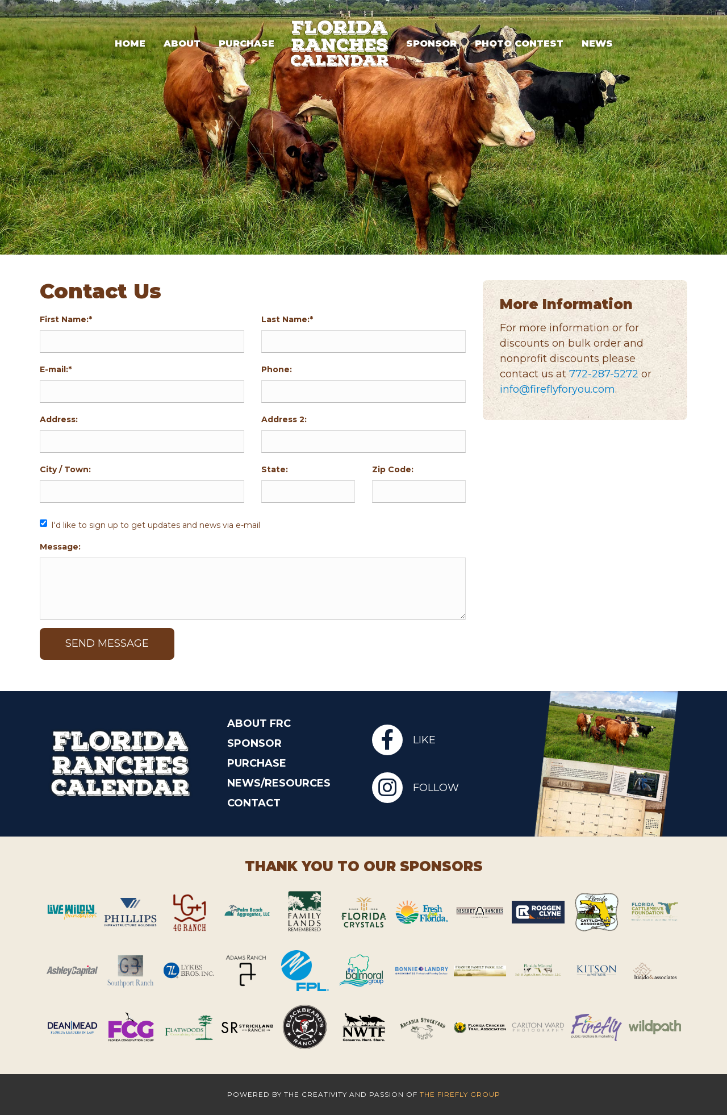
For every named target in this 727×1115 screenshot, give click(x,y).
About (182, 43)
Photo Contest (519, 43)
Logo (340, 43)
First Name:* (66, 319)
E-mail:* (56, 369)
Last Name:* (287, 319)
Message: (60, 547)
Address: (59, 419)
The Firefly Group (460, 1094)
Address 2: (284, 419)
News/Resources (279, 783)
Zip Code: (392, 469)
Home (130, 43)
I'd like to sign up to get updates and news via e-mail (155, 525)
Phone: (276, 369)
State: (274, 469)
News (597, 43)
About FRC (259, 723)
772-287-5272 (604, 374)
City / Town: (65, 469)
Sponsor (431, 43)
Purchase (246, 43)
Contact (254, 803)
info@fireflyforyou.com (558, 389)
